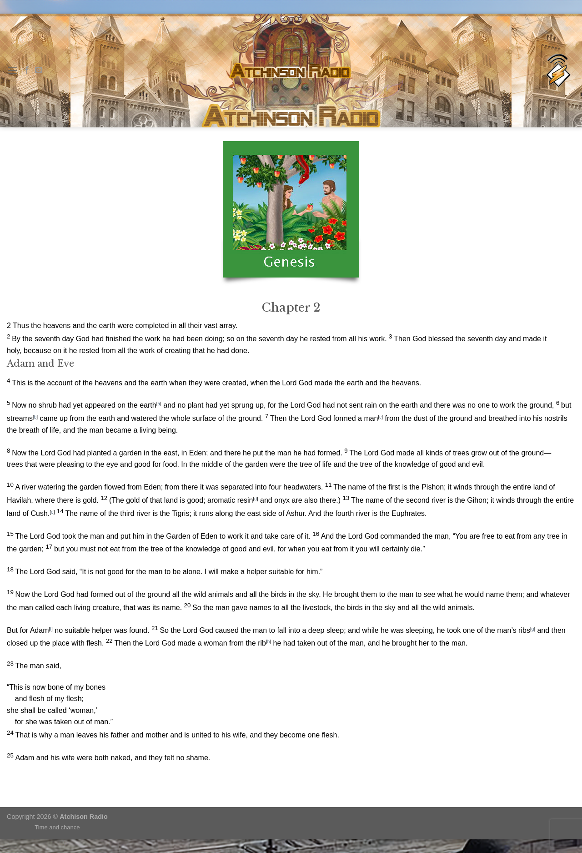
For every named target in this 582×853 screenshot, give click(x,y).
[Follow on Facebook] (26, 70)
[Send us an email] (38, 70)
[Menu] (12, 70)
